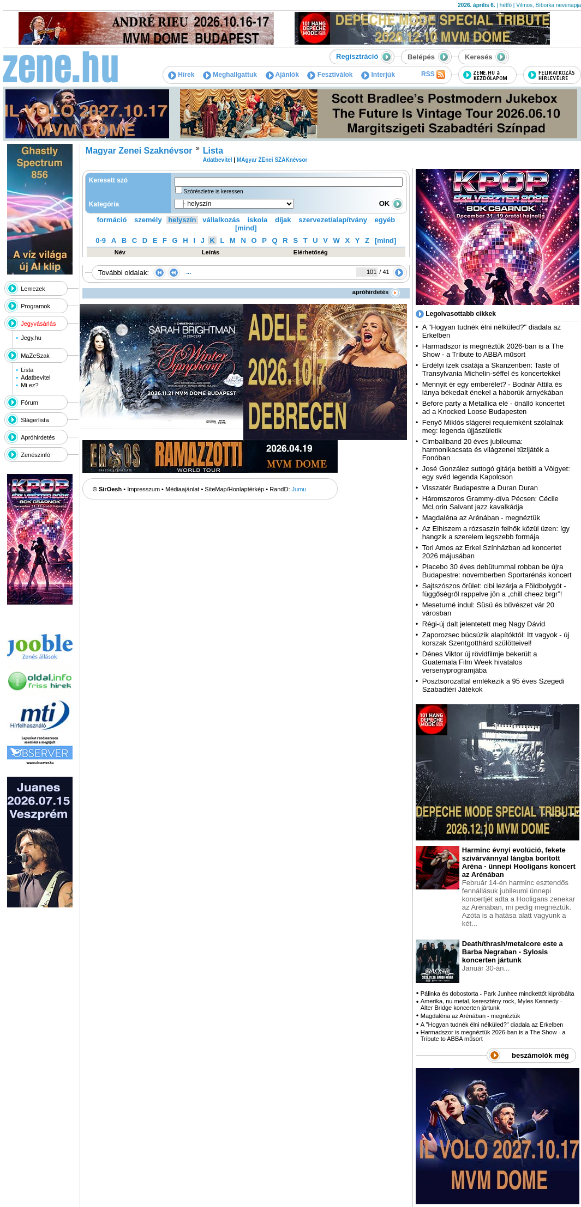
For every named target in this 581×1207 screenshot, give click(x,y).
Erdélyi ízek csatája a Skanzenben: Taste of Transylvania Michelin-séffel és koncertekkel (491, 369)
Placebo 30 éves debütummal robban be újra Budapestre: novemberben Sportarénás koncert (497, 571)
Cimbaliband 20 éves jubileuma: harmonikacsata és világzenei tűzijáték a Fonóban (485, 449)
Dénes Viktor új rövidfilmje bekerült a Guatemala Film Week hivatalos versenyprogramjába (479, 662)
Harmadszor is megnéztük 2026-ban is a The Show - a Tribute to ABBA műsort (493, 350)
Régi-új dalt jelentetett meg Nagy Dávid (483, 624)
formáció (112, 220)
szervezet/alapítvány (332, 220)
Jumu (299, 489)
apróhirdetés (376, 292)
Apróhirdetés (38, 437)
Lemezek (33, 288)
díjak (283, 220)
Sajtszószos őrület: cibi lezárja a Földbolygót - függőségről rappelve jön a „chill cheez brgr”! (494, 590)
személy (148, 220)
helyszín (182, 220)
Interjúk (378, 74)
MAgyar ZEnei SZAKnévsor (272, 160)
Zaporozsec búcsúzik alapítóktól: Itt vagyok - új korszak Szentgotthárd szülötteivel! (496, 639)
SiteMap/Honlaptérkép (234, 489)
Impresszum (143, 489)
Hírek (181, 74)
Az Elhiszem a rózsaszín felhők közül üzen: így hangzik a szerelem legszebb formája (496, 533)
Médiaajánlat (182, 489)
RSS (433, 74)
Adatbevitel (35, 377)
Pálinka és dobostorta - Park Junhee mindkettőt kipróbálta (497, 993)
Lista (27, 370)
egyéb (385, 220)
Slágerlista (35, 420)
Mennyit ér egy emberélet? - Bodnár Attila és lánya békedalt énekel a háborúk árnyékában (493, 388)
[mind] (246, 228)
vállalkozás (221, 220)
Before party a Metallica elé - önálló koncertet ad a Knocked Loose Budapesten (493, 407)
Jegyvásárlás (38, 323)
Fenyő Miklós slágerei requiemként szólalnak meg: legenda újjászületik (493, 426)
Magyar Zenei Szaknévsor (139, 150)
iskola (257, 220)
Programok (35, 306)
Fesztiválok (329, 74)
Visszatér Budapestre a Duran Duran (480, 488)
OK (391, 203)
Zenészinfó (35, 455)
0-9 (100, 240)
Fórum (29, 402)
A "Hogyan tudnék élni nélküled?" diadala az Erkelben (492, 1024)
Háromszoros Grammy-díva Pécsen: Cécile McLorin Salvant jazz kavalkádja (490, 503)
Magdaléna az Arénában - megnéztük (481, 518)
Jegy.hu (31, 337)
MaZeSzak (35, 355)
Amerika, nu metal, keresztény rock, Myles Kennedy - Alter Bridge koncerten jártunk (491, 1004)
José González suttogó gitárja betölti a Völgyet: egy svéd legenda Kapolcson (496, 473)
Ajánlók (282, 74)
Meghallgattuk (230, 74)
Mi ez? (29, 385)
